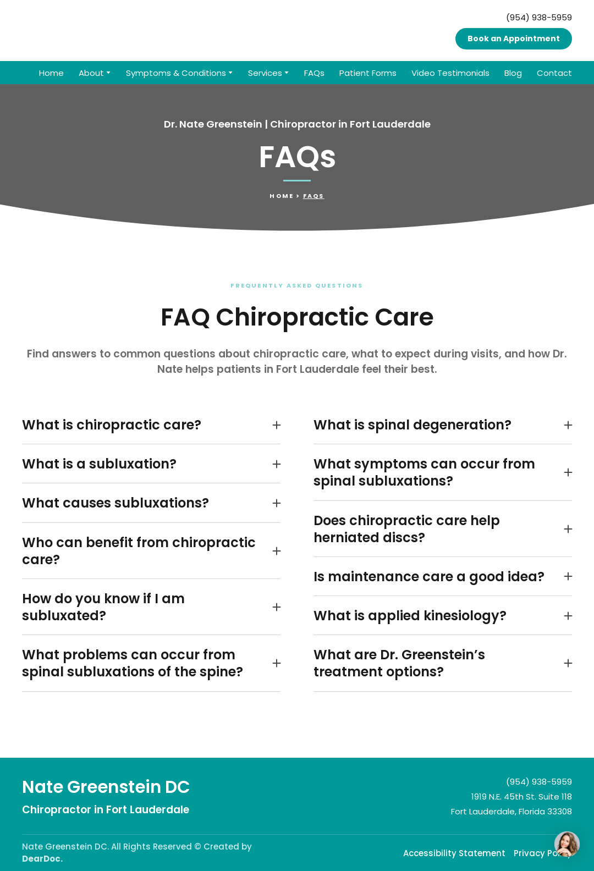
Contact (554, 73)
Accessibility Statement (454, 853)
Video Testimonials (450, 73)
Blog (513, 73)
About (91, 73)
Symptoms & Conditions (176, 73)
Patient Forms (368, 73)
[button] (513, 38)
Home (51, 73)
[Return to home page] (98, 30)
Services (265, 73)
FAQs (314, 73)
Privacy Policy (543, 853)
